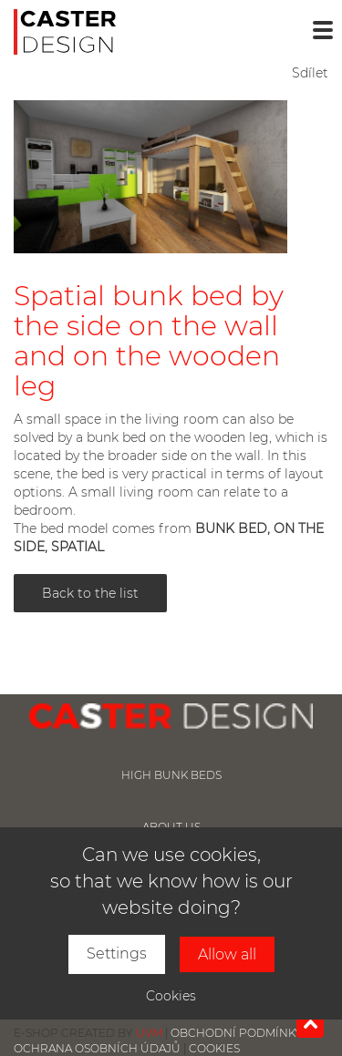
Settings (117, 953)
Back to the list (90, 593)
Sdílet (310, 73)
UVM (149, 1033)
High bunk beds (171, 775)
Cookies (171, 996)
